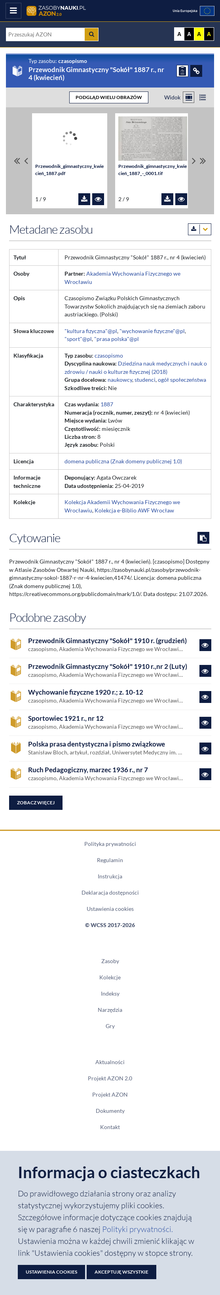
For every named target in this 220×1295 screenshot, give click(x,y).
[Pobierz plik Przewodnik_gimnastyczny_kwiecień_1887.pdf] (84, 199)
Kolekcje (110, 977)
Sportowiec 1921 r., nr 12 (66, 718)
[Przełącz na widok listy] (202, 97)
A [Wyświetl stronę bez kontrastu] (179, 34)
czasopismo (109, 355)
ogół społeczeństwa (182, 380)
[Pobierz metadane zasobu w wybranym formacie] (199, 229)
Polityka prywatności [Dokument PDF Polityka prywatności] (110, 844)
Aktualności (110, 1062)
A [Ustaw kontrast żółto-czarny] (199, 34)
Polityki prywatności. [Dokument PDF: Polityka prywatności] (137, 1229)
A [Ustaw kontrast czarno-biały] (189, 34)
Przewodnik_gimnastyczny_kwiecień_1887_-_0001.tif (152, 169)
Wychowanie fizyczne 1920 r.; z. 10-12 (85, 692)
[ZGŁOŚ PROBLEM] (182, 71)
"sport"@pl (78, 339)
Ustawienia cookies (110, 909)
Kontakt (110, 1127)
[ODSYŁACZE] (196, 71)
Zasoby (110, 961)
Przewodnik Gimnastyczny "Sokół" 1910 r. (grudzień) (107, 641)
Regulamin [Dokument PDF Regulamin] (110, 860)
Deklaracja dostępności (110, 892)
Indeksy (110, 993)
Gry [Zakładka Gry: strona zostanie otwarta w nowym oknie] (110, 1026)
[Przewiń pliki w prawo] (194, 160)
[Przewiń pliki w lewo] (26, 160)
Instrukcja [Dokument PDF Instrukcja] (110, 876)
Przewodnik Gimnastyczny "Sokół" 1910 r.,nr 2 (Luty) (107, 666)
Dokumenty (110, 1111)
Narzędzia (110, 1010)
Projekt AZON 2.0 (110, 1078)
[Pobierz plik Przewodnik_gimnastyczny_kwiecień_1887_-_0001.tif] (167, 199)
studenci (145, 380)
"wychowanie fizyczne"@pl (152, 331)
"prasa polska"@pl (116, 339)
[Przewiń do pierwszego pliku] (17, 160)
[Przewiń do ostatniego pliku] (203, 160)
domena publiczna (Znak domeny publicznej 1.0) (123, 461)
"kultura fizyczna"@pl (90, 331)
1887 (107, 404)
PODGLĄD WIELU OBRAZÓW (109, 97)
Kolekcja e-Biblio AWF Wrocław (134, 510)
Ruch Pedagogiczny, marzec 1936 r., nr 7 (88, 770)
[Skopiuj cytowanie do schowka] (203, 538)
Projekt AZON (110, 1094)
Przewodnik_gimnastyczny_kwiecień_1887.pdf (69, 169)
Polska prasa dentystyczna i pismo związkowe (96, 744)
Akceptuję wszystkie (121, 1272)
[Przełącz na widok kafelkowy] (188, 97)
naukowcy (120, 380)
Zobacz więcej (36, 803)
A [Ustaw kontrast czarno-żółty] (209, 34)
